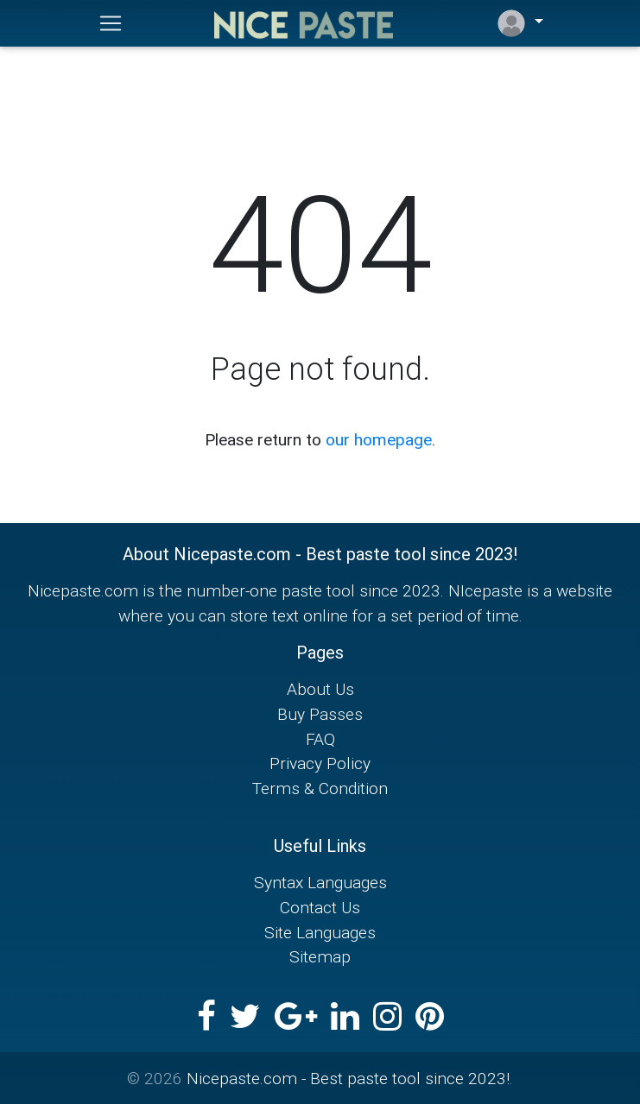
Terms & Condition (320, 788)
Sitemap (320, 956)
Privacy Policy (320, 763)
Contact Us (320, 907)
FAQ (320, 739)
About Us (320, 688)
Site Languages (320, 932)
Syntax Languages (320, 882)
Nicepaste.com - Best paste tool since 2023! (348, 1078)
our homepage (379, 439)
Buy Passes (320, 713)
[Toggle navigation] (110, 23)
